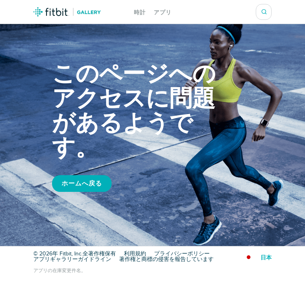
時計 (140, 12)
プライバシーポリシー (182, 254)
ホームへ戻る (82, 183)
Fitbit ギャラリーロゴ (67, 12)
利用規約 (135, 254)
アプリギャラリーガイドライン (72, 259)
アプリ (163, 12)
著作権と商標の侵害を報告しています (166, 259)
